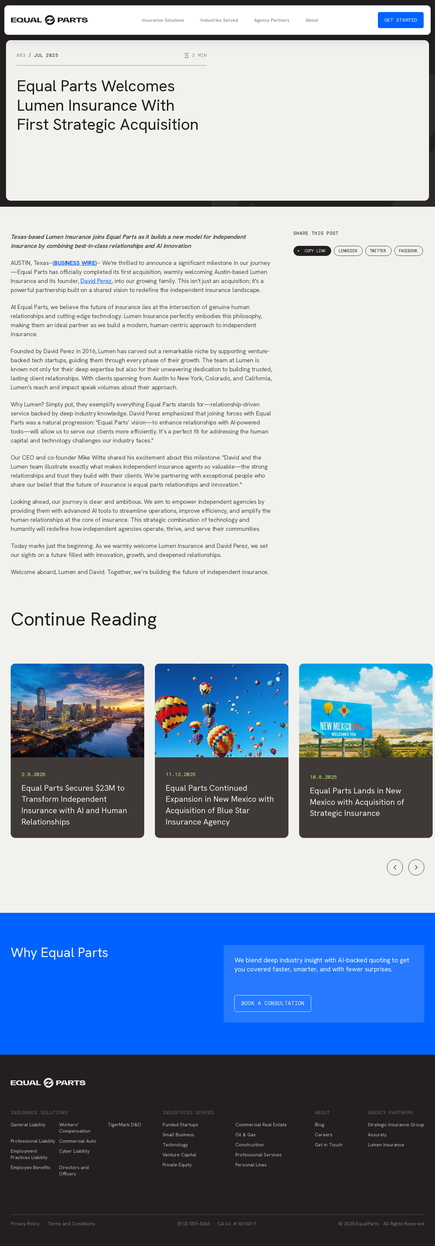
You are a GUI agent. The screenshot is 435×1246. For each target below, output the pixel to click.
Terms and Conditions (71, 1224)
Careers (324, 1135)
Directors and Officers (74, 1170)
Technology (175, 1145)
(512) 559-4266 (193, 1224)
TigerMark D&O (124, 1125)
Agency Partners (271, 20)
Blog (319, 1125)
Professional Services (258, 1155)
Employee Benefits (30, 1167)
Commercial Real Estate (261, 1125)
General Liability (28, 1125)
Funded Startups (180, 1125)
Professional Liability (33, 1141)
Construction (249, 1145)
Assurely (377, 1135)
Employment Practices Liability (29, 1154)
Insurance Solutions (163, 20)
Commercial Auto (77, 1141)
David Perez (96, 281)
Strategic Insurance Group (396, 1125)
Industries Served (219, 20)
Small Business (178, 1135)
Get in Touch (329, 1145)
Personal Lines (251, 1165)
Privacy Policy (25, 1224)
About (311, 20)
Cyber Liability (74, 1151)
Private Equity (177, 1165)
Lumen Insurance (386, 1145)
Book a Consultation (272, 1003)
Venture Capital (179, 1155)
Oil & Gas (245, 1135)
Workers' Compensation (74, 1128)
